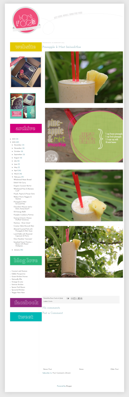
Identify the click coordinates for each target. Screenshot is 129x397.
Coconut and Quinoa (19, 271)
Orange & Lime (17, 282)
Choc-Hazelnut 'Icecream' (23, 239)
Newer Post (47, 369)
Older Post (115, 369)
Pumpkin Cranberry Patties (24, 215)
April (16, 170)
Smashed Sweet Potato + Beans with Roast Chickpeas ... (23, 244)
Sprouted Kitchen (18, 290)
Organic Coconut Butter (23, 186)
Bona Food (53, 298)
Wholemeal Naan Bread (22, 179)
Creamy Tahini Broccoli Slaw (24, 226)
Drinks (50, 301)
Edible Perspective (18, 274)
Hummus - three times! (22, 223)
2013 (14, 139)
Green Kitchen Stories (20, 276)
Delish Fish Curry (20, 183)
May (16, 167)
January (17, 250)
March (16, 174)
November (18, 148)
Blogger (69, 386)
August (17, 158)
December (18, 145)
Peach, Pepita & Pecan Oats (24, 194)
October (17, 151)
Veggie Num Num (18, 292)
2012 (14, 142)
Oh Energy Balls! (20, 212)
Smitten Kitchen (17, 284)
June (16, 164)
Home (81, 369)
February (17, 177)
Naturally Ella (17, 279)
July (15, 161)
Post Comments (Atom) (61, 373)
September (18, 154)
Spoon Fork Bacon (18, 287)
